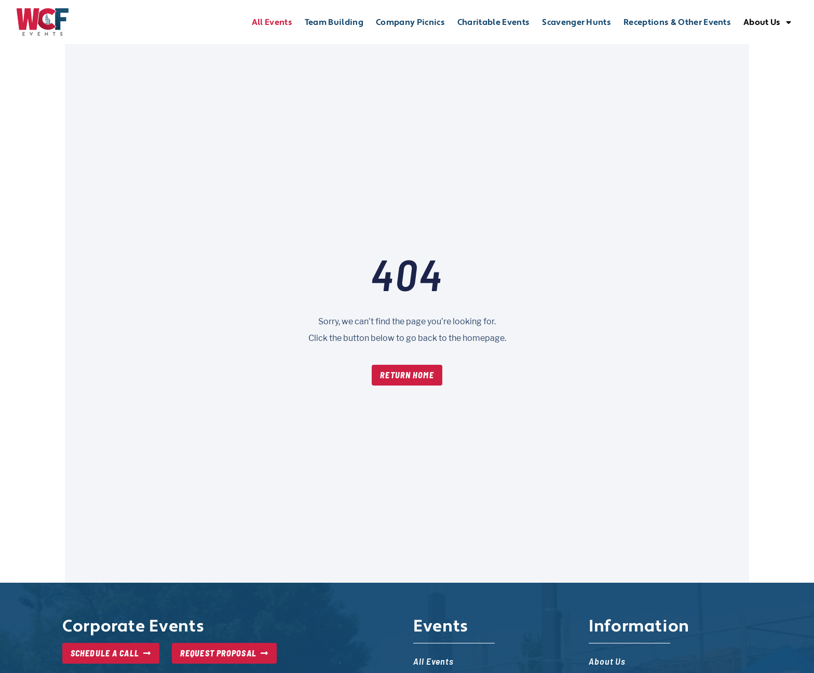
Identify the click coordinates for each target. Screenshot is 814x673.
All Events (272, 22)
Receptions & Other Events (677, 22)
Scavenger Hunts (576, 22)
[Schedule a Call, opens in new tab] (110, 653)
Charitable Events (493, 22)
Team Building (334, 22)
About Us (767, 22)
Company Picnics (410, 22)
